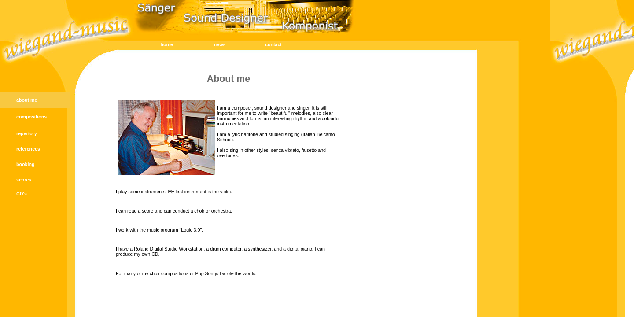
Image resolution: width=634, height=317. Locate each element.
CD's (21, 193)
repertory (26, 133)
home (167, 44)
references (28, 148)
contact (273, 44)
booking (25, 164)
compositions (31, 116)
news (220, 44)
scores (23, 179)
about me (26, 100)
